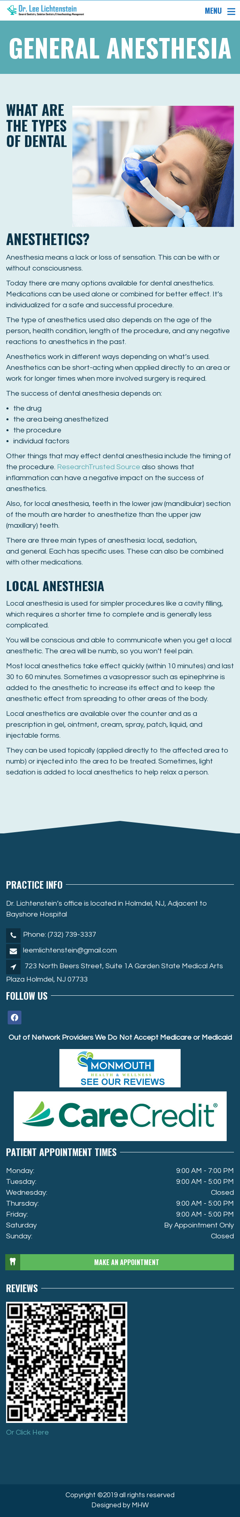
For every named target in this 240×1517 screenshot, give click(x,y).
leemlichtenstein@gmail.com (70, 950)
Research (98, 467)
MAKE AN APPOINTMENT (82, 1262)
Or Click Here (27, 1432)
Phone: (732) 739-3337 (59, 934)
